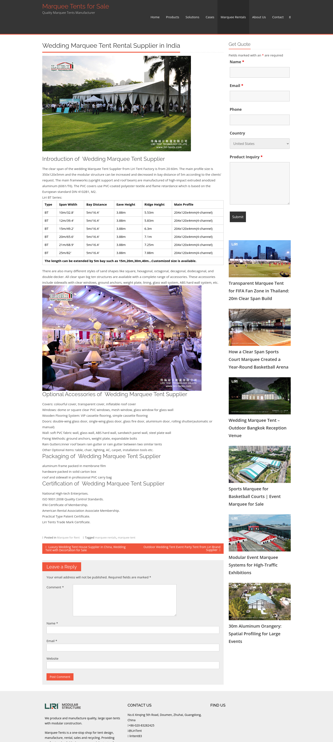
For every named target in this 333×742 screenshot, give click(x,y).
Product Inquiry (246, 139)
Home (155, 8)
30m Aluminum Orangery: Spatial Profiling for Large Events (255, 616)
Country (237, 116)
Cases (210, 8)
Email (52, 624)
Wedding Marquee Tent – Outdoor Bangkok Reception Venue (258, 410)
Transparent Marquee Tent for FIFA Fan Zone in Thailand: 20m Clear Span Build (259, 273)
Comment (55, 570)
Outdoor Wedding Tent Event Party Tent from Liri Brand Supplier (182, 531)
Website (52, 641)
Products (172, 8)
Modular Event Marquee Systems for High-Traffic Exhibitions (253, 547)
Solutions (192, 8)
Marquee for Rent (68, 520)
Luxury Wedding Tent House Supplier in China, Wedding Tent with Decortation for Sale (85, 531)
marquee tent (126, 520)
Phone (236, 92)
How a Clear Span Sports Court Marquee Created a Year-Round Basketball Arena (259, 342)
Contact (278, 8)
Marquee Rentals (233, 8)
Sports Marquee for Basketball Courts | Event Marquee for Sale (255, 479)
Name (52, 606)
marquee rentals (105, 520)
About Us (259, 8)
